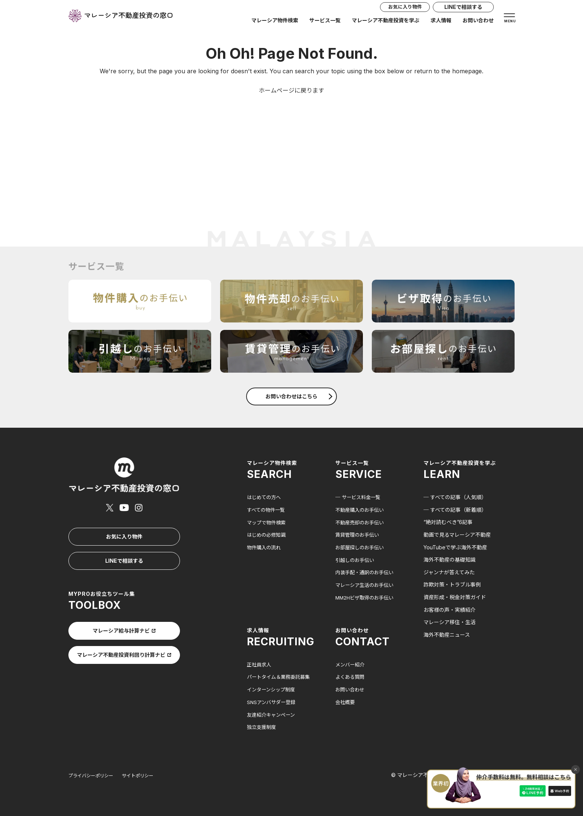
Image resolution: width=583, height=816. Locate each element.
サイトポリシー (147, 774)
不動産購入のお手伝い (361, 510)
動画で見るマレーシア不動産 (457, 534)
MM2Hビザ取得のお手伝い (366, 597)
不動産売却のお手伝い (361, 522)
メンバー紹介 (351, 664)
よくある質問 (351, 676)
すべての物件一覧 (267, 510)
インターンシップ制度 (273, 689)
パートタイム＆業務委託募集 (281, 676)
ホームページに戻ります (291, 90)
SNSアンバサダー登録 (273, 701)
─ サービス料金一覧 (359, 497)
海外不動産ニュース (446, 635)
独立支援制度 (262, 726)
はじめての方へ (265, 497)
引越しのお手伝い (356, 559)
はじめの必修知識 (268, 534)
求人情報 (441, 23)
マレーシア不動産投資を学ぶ (385, 23)
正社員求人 (260, 664)
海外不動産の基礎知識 (449, 559)
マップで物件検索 (268, 522)
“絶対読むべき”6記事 (448, 522)
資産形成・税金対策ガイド (454, 597)
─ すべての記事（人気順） (455, 497)
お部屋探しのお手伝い (361, 547)
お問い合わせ (478, 23)
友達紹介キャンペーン (273, 714)
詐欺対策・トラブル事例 (452, 584)
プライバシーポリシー (94, 774)
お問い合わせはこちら (298, 396)
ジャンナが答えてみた (449, 572)
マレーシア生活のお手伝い (366, 584)
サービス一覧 (325, 23)
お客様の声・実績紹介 (449, 610)
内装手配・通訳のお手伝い (366, 572)
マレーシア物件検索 (274, 23)
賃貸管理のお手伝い (358, 534)
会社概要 (345, 701)
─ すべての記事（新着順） (455, 510)
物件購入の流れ (265, 547)
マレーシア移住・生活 (449, 622)
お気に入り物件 (400, 9)
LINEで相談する (463, 9)
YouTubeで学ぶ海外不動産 (455, 547)
